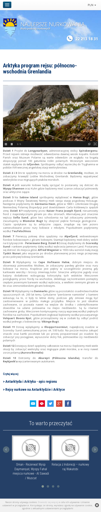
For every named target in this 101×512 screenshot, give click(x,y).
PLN (92, 5)
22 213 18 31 (86, 38)
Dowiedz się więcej (48, 502)
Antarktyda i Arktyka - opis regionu (31, 381)
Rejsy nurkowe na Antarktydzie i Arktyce (35, 389)
